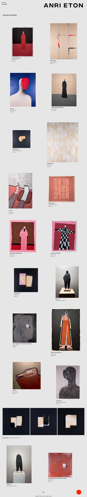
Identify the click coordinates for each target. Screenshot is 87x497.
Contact (4, 2)
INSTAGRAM (4, 4)
